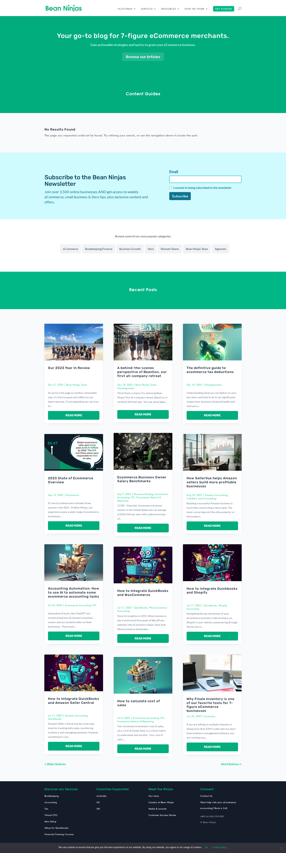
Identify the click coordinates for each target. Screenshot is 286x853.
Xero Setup (50, 821)
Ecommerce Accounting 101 (80, 605)
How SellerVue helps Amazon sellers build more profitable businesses (212, 482)
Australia (101, 795)
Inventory (209, 716)
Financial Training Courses (59, 834)
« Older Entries (55, 764)
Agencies (220, 248)
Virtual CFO (51, 815)
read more (73, 415)
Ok (206, 847)
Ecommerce (72, 495)
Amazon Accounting (76, 715)
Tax (46, 808)
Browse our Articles (143, 57)
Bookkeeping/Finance (98, 248)
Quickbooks (54, 718)
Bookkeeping (52, 795)
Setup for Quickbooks (56, 827)
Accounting (51, 802)
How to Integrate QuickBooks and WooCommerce (143, 593)
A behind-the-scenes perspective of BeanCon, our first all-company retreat (142, 372)
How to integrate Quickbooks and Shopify (212, 591)
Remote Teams (170, 248)
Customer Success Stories (162, 815)
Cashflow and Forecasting (201, 498)
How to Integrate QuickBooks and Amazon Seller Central (73, 701)
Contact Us (206, 795)
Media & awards (157, 808)
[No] (281, 848)
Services (147, 8)
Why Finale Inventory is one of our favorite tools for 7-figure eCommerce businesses (210, 705)
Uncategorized (125, 388)
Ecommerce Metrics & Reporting (135, 721)
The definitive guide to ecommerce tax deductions (210, 370)
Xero (151, 248)
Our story (153, 795)
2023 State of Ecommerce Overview (70, 480)
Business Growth (130, 248)
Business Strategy (144, 494)
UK (98, 808)
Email (173, 171)
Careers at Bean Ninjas (161, 802)
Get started (223, 8)
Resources (168, 8)
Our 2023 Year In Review (69, 368)
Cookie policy (219, 847)
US (98, 802)
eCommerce (70, 248)
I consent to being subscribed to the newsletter (202, 187)
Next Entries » (231, 764)
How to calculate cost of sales (138, 703)
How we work (194, 8)
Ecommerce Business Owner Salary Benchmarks (142, 479)
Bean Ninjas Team (197, 248)
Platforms (125, 8)
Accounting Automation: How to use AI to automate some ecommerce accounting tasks (73, 592)
